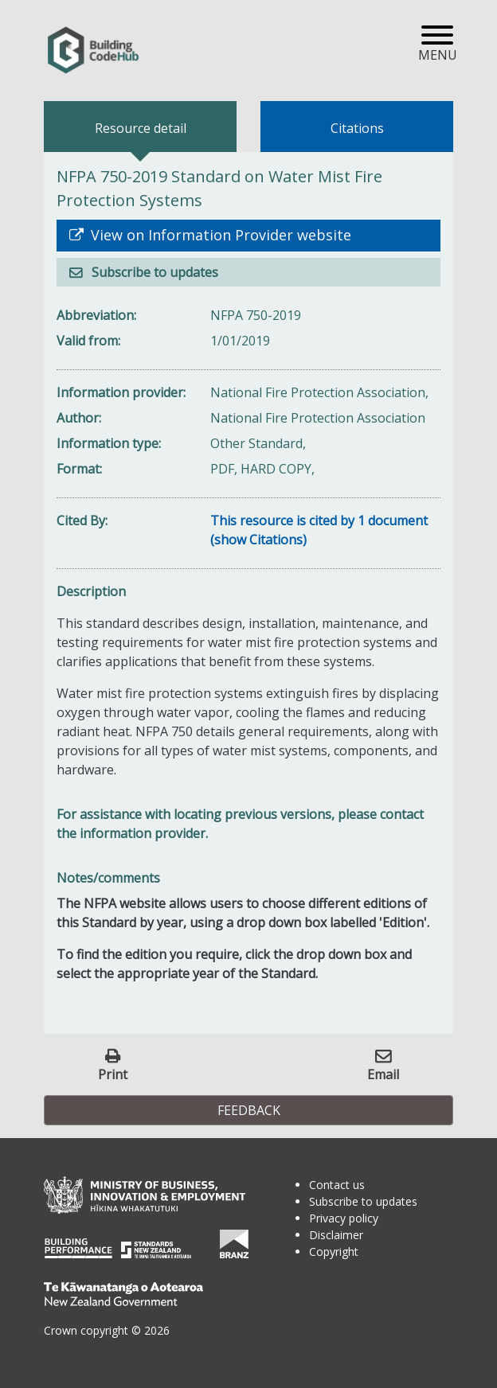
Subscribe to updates (153, 272)
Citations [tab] (357, 128)
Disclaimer (336, 1234)
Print (112, 1074)
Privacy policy (343, 1218)
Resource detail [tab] (140, 128)
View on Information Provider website (219, 234)
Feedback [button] (248, 1110)
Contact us (337, 1184)
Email (383, 1074)
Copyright (333, 1251)
